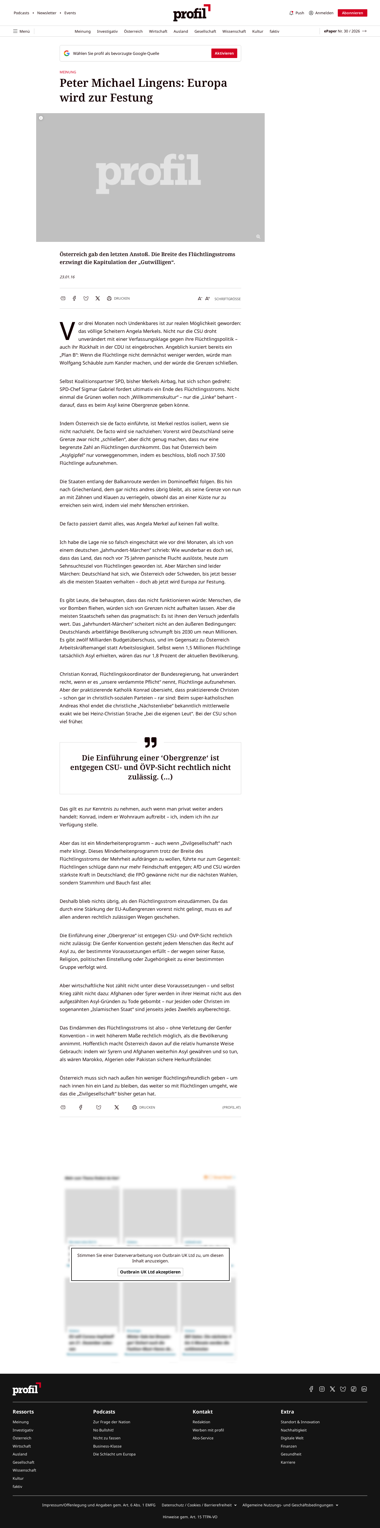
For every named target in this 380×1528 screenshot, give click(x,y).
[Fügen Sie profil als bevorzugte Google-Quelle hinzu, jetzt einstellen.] (150, 53)
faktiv (274, 31)
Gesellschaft (205, 31)
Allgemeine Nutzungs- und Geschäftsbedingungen (288, 1504)
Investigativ (107, 31)
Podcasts (21, 12)
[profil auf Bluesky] (343, 1389)
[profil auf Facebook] (311, 1389)
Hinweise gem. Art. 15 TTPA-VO (190, 1516)
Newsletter (46, 12)
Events (70, 12)
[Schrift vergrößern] (208, 298)
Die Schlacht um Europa (114, 1454)
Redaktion (201, 1421)
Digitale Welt (292, 1437)
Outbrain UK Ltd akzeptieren (150, 1272)
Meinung (83, 31)
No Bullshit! (103, 1430)
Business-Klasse (107, 1446)
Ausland (181, 31)
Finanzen (289, 1446)
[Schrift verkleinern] (200, 298)
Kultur (257, 31)
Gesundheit (291, 1454)
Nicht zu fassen (107, 1437)
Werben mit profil (208, 1430)
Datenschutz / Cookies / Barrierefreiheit (197, 1504)
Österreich (133, 31)
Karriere (288, 1462)
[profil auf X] (332, 1389)
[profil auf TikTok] (353, 1389)
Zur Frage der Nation (111, 1421)
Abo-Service (203, 1437)
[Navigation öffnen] (23, 31)
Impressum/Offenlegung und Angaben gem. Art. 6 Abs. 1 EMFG (98, 1504)
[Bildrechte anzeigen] (41, 118)
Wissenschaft (234, 31)
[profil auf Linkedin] (364, 1389)
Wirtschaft (158, 31)
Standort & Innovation (300, 1421)
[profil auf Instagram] (322, 1389)
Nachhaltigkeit (294, 1430)
